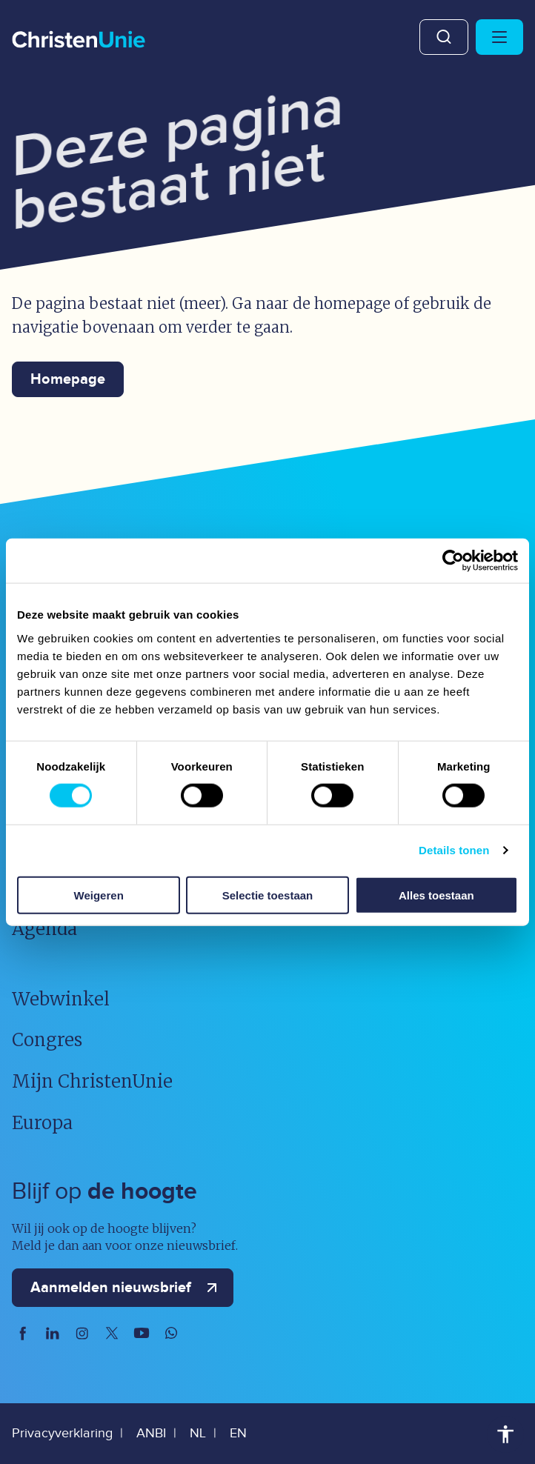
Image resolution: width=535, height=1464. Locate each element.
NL (198, 1433)
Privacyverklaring (62, 1433)
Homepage (67, 379)
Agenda (44, 928)
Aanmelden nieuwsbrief (127, 1288)
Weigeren (99, 894)
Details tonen (454, 850)
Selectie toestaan (267, 894)
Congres (47, 1039)
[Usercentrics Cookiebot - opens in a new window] (453, 561)
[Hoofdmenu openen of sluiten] (499, 37)
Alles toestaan (436, 894)
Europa (42, 1122)
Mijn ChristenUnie (92, 1081)
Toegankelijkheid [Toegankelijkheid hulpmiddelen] (505, 1434)
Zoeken (444, 37)
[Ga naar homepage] (78, 40)
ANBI (151, 1433)
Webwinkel (61, 999)
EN (238, 1433)
